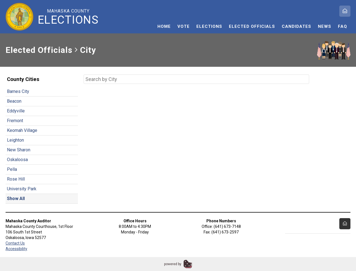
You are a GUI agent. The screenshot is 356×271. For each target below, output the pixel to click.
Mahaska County (68, 17)
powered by (172, 264)
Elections (209, 26)
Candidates (296, 26)
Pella (12, 169)
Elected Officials (252, 26)
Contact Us (15, 243)
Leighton (15, 140)
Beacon (14, 101)
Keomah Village (22, 130)
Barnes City (18, 91)
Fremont (15, 120)
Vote (183, 26)
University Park (21, 188)
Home (164, 26)
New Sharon (18, 149)
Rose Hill (16, 179)
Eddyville (16, 111)
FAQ (342, 26)
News (324, 26)
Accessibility (16, 249)
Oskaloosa (17, 159)
